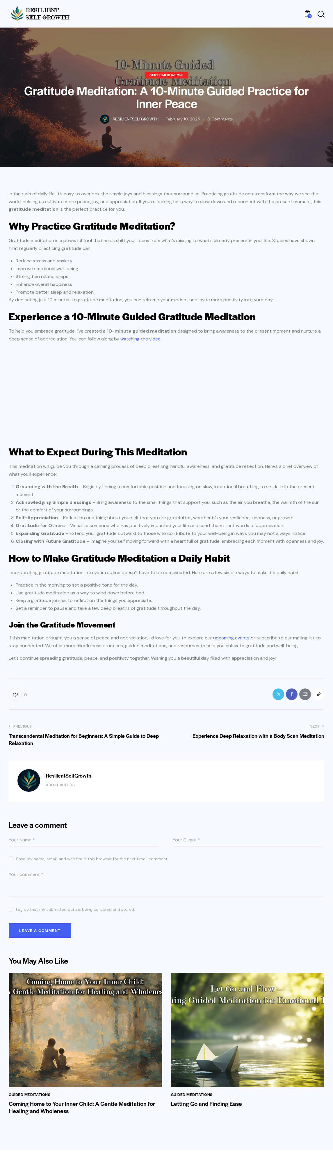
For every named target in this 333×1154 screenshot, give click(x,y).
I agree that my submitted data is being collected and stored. (75, 911)
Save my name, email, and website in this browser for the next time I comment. (92, 860)
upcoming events (231, 638)
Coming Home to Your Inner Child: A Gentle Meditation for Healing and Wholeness (84, 1111)
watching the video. (141, 339)
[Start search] (321, 14)
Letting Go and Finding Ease (207, 1107)
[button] (18, 695)
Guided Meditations (166, 75)
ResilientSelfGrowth (68, 777)
